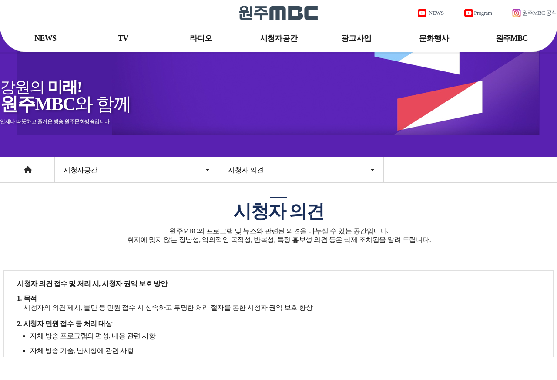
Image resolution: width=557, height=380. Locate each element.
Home (8, 165)
